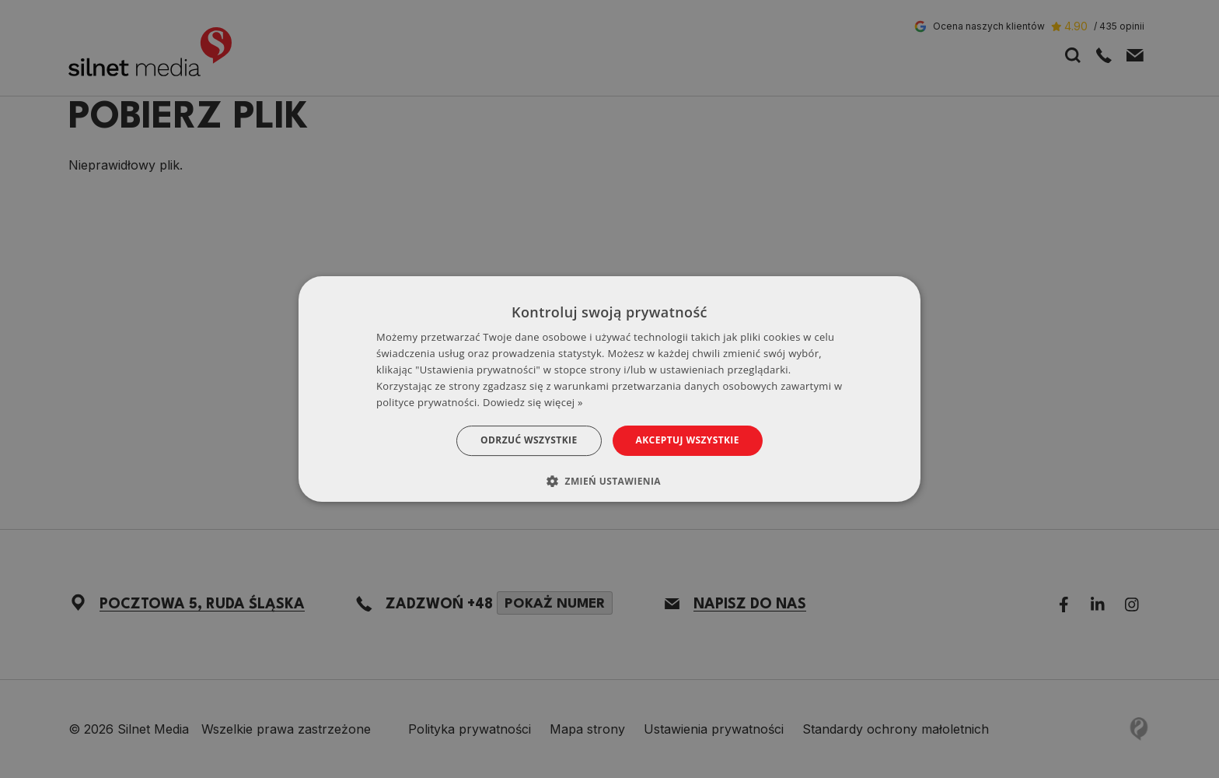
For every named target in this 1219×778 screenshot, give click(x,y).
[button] (609, 480)
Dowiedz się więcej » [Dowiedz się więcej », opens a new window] (533, 402)
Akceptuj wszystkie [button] (687, 440)
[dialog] (609, 389)
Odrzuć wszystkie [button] (528, 440)
